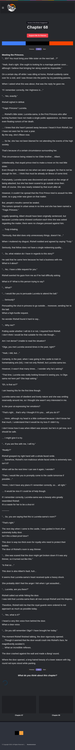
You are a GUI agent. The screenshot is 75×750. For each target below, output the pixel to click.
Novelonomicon (31, 744)
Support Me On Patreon (37, 35)
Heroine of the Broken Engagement (37, 22)
